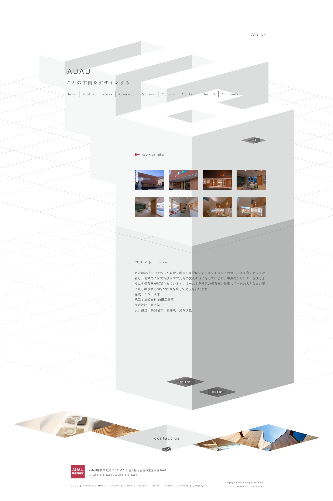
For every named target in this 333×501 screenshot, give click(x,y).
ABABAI (259, 486)
